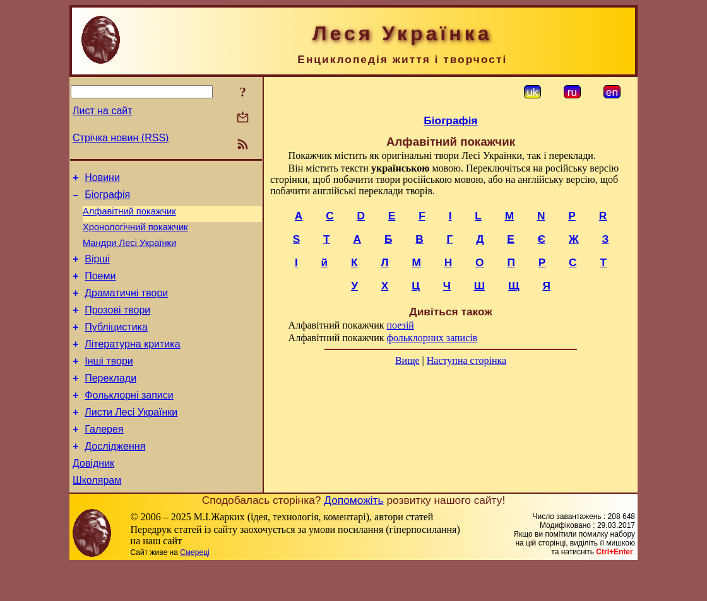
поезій (400, 325)
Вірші (97, 270)
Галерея (104, 459)
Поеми (100, 289)
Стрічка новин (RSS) (121, 137)
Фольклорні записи (129, 421)
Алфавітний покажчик (129, 217)
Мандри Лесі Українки (129, 252)
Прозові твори (117, 327)
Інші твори (109, 383)
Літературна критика (132, 364)
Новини (102, 179)
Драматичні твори (126, 308)
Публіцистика (116, 346)
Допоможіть (353, 536)
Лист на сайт (103, 110)
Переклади (110, 402)
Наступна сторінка (466, 360)
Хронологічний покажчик (135, 235)
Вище (407, 360)
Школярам (97, 516)
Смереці (194, 588)
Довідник (93, 497)
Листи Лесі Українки (131, 440)
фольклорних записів (432, 337)
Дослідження (115, 478)
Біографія (107, 198)
